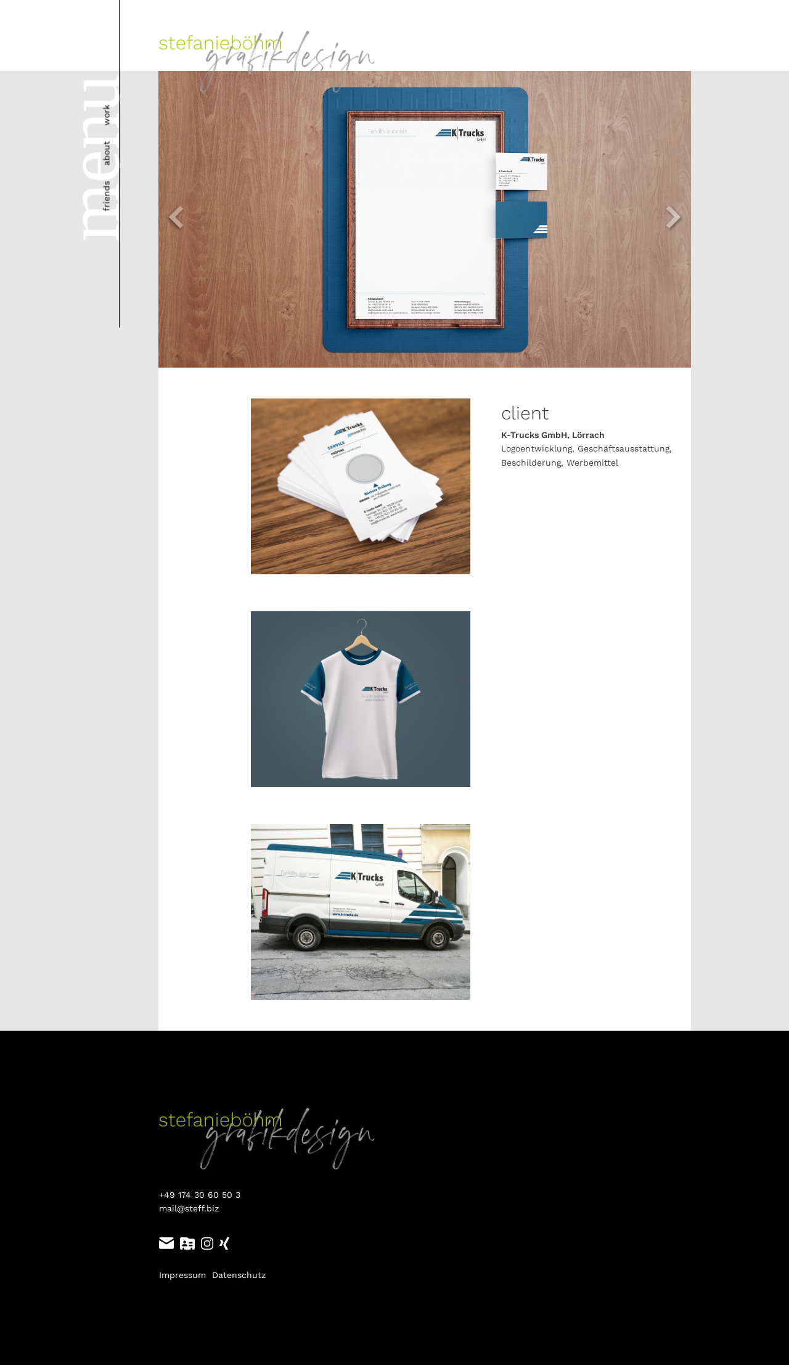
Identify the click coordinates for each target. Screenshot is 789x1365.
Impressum (182, 1275)
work (106, 115)
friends (106, 196)
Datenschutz (239, 1275)
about (106, 153)
